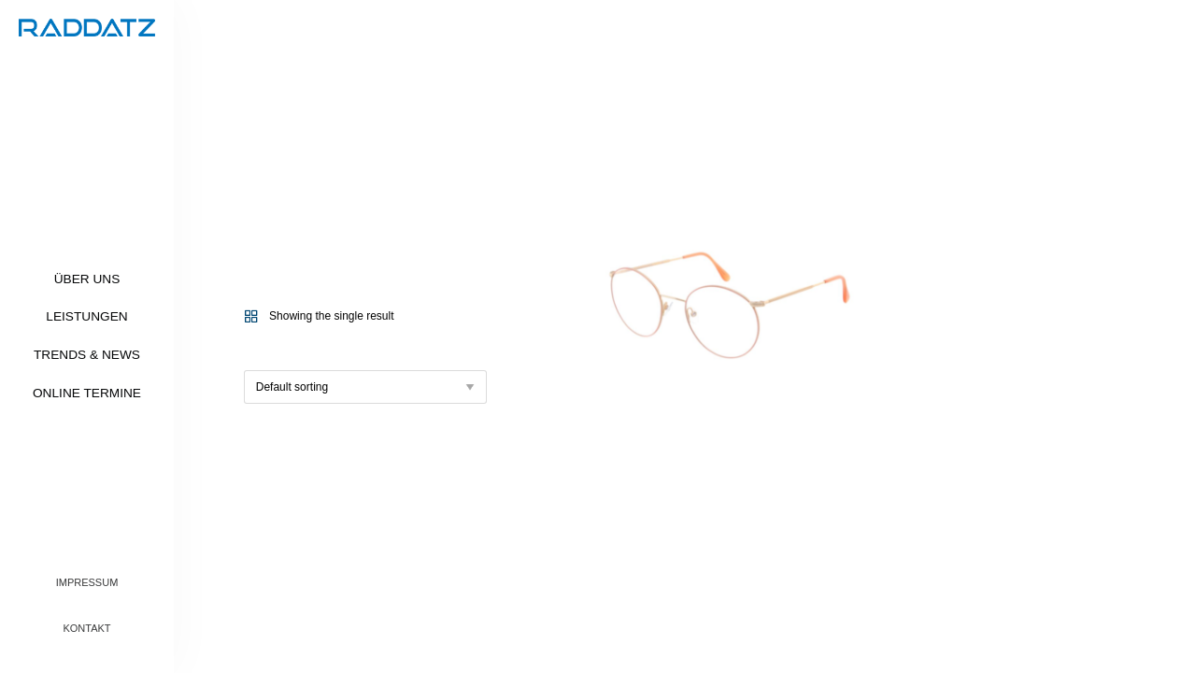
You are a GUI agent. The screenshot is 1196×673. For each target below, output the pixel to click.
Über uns (87, 279)
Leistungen (86, 316)
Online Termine (87, 393)
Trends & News (87, 355)
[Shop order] (365, 387)
